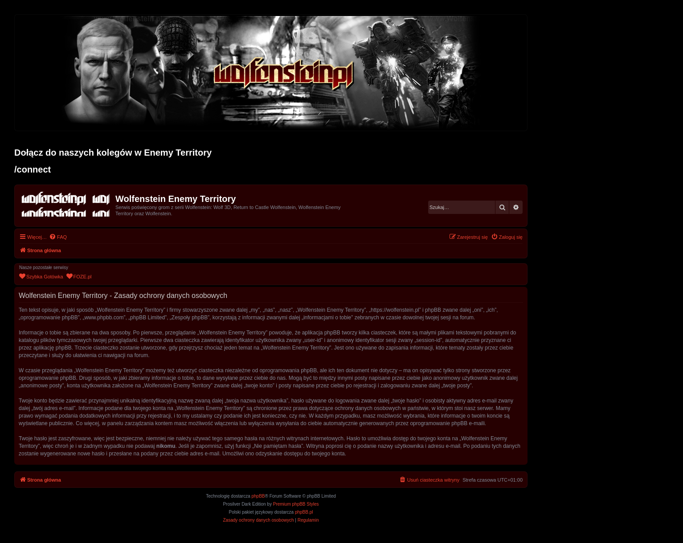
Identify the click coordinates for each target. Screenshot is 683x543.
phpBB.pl (304, 512)
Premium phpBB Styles (296, 504)
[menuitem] (58, 237)
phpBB (258, 496)
